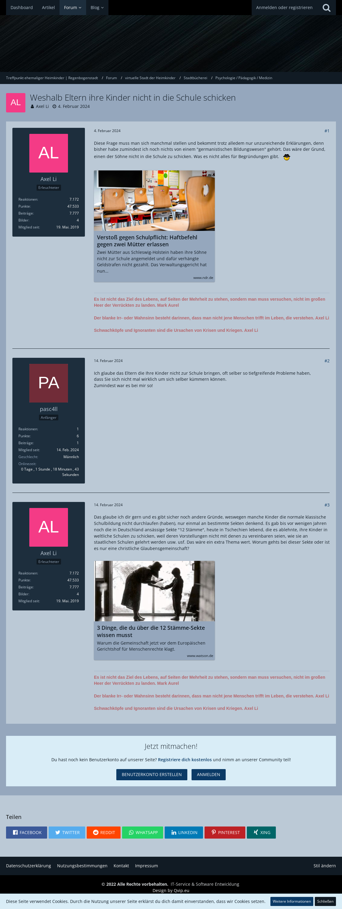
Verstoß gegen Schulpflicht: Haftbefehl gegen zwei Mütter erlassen (147, 241)
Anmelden (208, 774)
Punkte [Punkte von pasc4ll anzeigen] (24, 435)
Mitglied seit (28, 227)
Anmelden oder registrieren (284, 7)
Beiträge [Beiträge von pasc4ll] (25, 442)
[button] (26, 833)
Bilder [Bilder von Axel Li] (23, 220)
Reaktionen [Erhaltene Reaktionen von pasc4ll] (27, 429)
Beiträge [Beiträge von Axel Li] (25, 213)
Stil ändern (325, 866)
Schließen (325, 901)
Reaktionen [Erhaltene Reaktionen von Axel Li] (27, 199)
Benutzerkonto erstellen (152, 774)
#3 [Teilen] (327, 505)
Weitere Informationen (292, 901)
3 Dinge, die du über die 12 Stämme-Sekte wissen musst (151, 631)
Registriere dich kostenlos (185, 759)
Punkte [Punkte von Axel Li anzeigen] (24, 206)
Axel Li (42, 106)
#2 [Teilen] (327, 361)
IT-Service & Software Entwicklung (205, 884)
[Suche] (326, 7)
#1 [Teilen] (327, 131)
